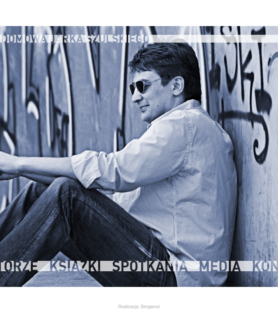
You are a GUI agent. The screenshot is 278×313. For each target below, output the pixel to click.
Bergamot (150, 306)
